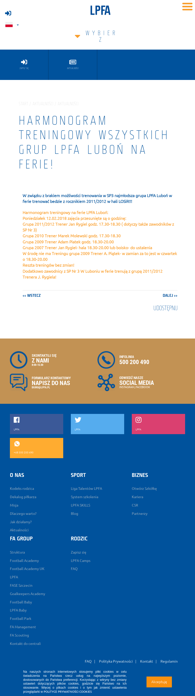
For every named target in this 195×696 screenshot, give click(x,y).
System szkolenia (84, 497)
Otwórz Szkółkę (144, 489)
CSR (135, 505)
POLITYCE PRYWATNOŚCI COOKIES (68, 691)
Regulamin (169, 661)
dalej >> (170, 296)
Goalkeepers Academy (27, 594)
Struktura (17, 552)
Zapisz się (78, 552)
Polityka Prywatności (116, 661)
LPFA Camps (80, 561)
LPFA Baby (18, 610)
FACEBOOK (143, 387)
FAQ (74, 569)
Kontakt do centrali (25, 644)
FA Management (23, 627)
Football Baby (21, 602)
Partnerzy (140, 514)
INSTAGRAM (127, 387)
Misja (14, 505)
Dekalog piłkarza (23, 497)
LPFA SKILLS (80, 505)
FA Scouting (19, 635)
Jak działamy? (21, 522)
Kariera (137, 497)
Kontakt (146, 661)
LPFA (14, 577)
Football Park (20, 619)
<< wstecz (32, 296)
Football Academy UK (27, 569)
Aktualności (19, 530)
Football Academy (24, 561)
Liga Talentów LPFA (86, 489)
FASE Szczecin (21, 585)
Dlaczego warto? (23, 514)
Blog (74, 514)
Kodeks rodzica (22, 489)
